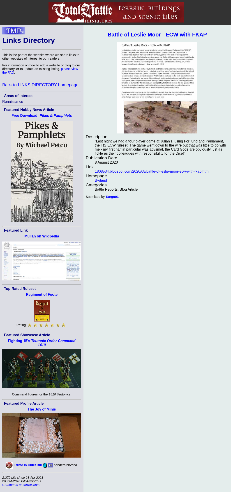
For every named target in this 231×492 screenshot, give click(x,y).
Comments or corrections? (21, 485)
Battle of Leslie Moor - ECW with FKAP (157, 35)
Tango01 (112, 197)
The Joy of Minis (42, 409)
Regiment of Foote (42, 294)
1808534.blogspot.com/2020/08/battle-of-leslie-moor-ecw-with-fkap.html (152, 171)
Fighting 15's (41, 343)
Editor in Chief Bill (28, 465)
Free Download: (42, 115)
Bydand (101, 180)
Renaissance (12, 102)
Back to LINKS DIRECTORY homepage (40, 84)
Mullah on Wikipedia (41, 236)
